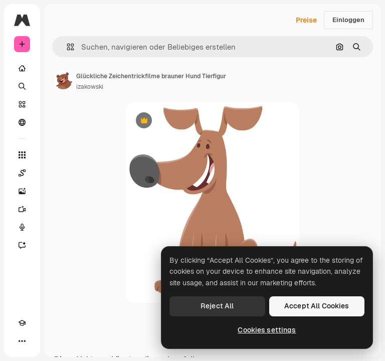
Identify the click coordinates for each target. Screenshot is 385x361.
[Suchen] (22, 86)
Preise (306, 20)
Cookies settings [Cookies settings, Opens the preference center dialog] (267, 329)
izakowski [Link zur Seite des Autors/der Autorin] (89, 87)
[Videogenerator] (22, 209)
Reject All (217, 305)
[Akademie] (22, 323)
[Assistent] (22, 245)
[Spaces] (22, 173)
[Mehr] (22, 341)
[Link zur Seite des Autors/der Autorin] (63, 80)
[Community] (22, 122)
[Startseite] (22, 68)
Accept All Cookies (316, 305)
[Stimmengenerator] (22, 227)
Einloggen (348, 20)
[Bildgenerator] (22, 191)
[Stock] (22, 104)
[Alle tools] (22, 155)
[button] (66, 47)
